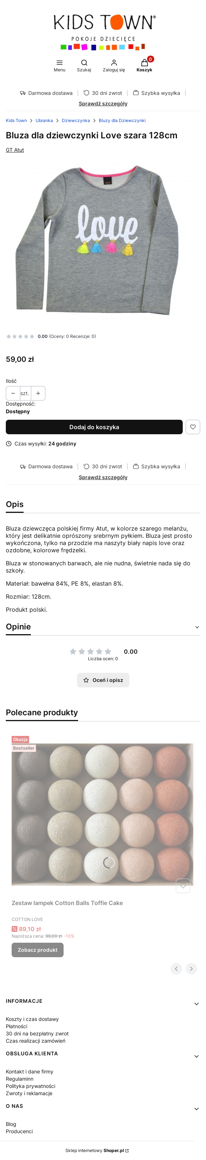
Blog (11, 1124)
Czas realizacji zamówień (35, 1041)
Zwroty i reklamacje (29, 1093)
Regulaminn (19, 1079)
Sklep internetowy (94, 1150)
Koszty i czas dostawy (32, 1019)
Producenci (19, 1131)
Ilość (11, 381)
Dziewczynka (76, 120)
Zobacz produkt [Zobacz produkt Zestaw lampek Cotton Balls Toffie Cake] (37, 950)
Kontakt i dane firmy (29, 1071)
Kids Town (16, 120)
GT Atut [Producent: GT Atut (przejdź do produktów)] (15, 150)
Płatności (16, 1026)
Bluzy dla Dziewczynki (122, 120)
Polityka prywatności (30, 1086)
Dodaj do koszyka (94, 427)
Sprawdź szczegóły (103, 103)
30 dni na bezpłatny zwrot (37, 1033)
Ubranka (44, 120)
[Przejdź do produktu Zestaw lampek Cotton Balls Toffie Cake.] (102, 814)
